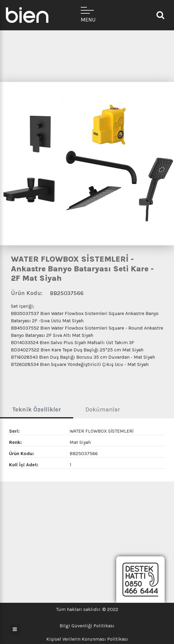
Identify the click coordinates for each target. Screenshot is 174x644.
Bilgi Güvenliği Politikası (87, 626)
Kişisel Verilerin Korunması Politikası (87, 639)
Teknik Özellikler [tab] (36, 409)
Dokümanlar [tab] (102, 409)
